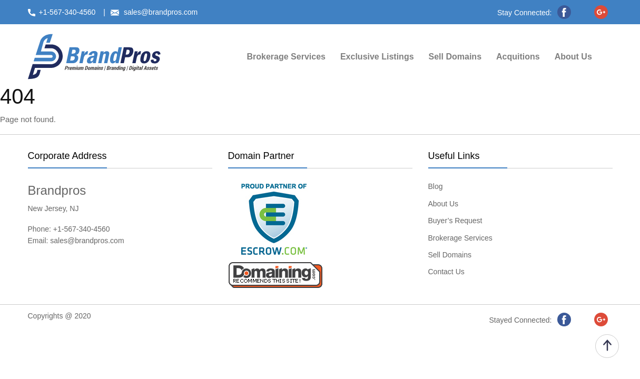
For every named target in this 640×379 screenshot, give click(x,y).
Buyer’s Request (455, 220)
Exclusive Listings (377, 56)
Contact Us (446, 271)
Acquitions (518, 56)
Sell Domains (455, 56)
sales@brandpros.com (87, 240)
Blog (435, 186)
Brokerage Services (286, 56)
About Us (573, 56)
